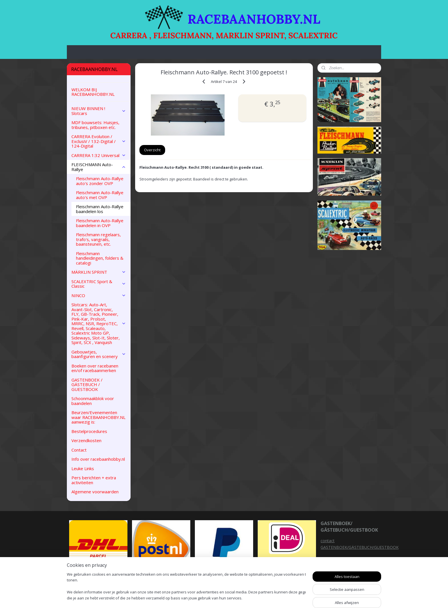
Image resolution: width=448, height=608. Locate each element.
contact (328, 540)
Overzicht (152, 149)
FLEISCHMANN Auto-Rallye (98, 167)
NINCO (98, 295)
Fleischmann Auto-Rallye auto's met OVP (99, 195)
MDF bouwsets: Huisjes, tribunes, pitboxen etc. (95, 125)
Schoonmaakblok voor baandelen (92, 401)
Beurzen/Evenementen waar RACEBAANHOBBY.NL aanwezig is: (98, 417)
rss (260, 597)
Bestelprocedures (89, 431)
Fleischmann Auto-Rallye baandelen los (99, 209)
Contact (79, 450)
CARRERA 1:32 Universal (98, 155)
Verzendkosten (86, 440)
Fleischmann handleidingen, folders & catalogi (99, 258)
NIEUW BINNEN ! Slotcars (98, 111)
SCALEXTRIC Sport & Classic (98, 284)
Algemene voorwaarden (95, 491)
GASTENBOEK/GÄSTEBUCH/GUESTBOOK (360, 547)
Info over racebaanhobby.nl (98, 459)
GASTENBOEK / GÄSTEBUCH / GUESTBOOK (87, 384)
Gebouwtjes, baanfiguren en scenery (98, 354)
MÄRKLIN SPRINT (98, 272)
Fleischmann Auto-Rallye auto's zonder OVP (99, 181)
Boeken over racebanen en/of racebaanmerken (94, 368)
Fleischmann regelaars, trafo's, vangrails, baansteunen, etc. (98, 239)
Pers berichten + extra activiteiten (93, 480)
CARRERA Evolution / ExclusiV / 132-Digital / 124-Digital (98, 141)
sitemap (248, 597)
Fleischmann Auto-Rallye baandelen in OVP (99, 223)
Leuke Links (82, 468)
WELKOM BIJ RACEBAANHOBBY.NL (93, 92)
